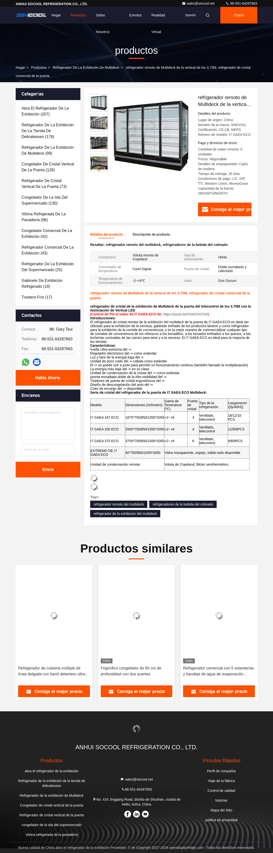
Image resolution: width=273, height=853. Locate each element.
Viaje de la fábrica (221, 781)
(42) (47, 234)
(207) (45, 111)
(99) (48, 150)
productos (39, 67)
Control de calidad (221, 791)
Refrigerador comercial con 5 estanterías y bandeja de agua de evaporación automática (218, 671)
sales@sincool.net (199, 3)
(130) (45, 200)
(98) (44, 217)
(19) (42, 283)
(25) (48, 267)
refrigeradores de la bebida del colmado (183, 504)
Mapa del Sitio (221, 810)
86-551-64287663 (241, 3)
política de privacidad (221, 820)
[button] (99, 169)
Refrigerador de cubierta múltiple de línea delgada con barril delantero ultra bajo (51, 671)
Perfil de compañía (221, 771)
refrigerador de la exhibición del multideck (125, 514)
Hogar (56, 15)
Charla (239, 15)
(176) (48, 131)
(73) (44, 184)
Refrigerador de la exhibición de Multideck (86, 67)
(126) (48, 167)
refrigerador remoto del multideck (119, 504)
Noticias (221, 800)
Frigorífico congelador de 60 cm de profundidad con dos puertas (131, 671)
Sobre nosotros (103, 18)
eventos (135, 15)
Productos (78, 15)
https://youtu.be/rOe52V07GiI (185, 314)
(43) (48, 250)
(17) (37, 297)
